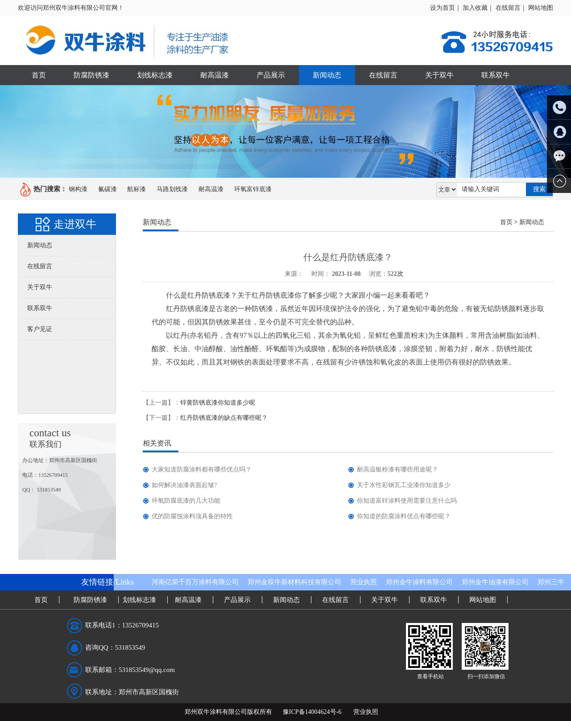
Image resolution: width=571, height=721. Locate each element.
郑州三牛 (551, 582)
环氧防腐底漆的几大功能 (186, 500)
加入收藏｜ (478, 7)
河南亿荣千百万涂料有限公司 (195, 582)
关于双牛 (439, 75)
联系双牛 (495, 75)
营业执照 (363, 582)
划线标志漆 (155, 75)
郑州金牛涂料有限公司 (419, 582)
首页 (39, 75)
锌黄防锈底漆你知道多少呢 (217, 402)
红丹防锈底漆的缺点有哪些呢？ (224, 417)
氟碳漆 (107, 189)
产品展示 (271, 75)
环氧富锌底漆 (253, 189)
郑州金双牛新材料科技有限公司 (294, 582)
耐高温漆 (214, 75)
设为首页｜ (445, 7)
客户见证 (39, 329)
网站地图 (540, 7)
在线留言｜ (511, 7)
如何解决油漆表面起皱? (184, 485)
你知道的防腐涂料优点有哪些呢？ (404, 516)
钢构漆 (78, 189)
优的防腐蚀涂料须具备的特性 (192, 516)
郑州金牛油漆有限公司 (495, 582)
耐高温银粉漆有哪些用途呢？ (397, 469)
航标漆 (136, 189)
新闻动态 (327, 75)
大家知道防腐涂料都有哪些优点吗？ (202, 469)
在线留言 (383, 75)
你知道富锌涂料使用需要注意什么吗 (407, 500)
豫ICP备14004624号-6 (312, 712)
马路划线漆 (172, 189)
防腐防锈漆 (91, 75)
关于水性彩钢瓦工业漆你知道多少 (404, 485)
